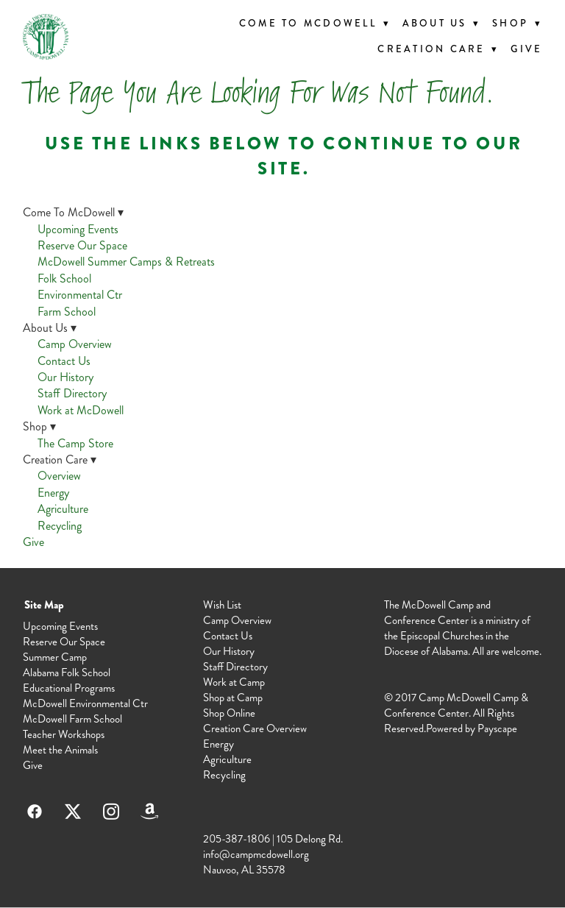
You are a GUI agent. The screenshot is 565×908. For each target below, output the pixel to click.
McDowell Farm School (72, 719)
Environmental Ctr (80, 294)
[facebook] (34, 811)
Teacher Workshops (63, 734)
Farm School (67, 311)
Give (526, 49)
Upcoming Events (78, 229)
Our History (65, 377)
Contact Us (64, 360)
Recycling (60, 525)
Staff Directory (72, 393)
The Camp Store (75, 443)
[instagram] (111, 811)
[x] (73, 811)
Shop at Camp (233, 697)
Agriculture (63, 508)
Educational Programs (69, 688)
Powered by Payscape (471, 728)
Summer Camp (55, 657)
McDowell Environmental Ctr (85, 703)
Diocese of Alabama (426, 651)
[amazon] (149, 811)
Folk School (64, 278)
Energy (53, 492)
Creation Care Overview (255, 728)
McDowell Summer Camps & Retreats (126, 261)
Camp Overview (75, 344)
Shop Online (229, 713)
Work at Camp (234, 682)
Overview (59, 475)
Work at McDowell (81, 410)
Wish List (222, 605)
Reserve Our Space (82, 245)
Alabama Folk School (66, 672)
